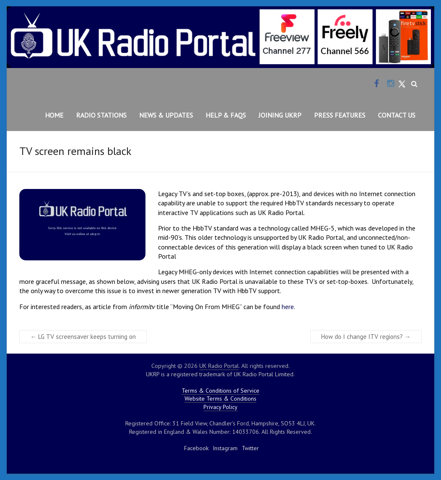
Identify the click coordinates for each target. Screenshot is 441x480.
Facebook (196, 448)
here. (288, 306)
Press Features (339, 115)
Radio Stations (101, 115)
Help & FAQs (226, 115)
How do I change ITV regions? (366, 337)
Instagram (225, 448)
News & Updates (166, 115)
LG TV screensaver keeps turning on (83, 337)
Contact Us (396, 115)
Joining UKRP (280, 115)
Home (54, 115)
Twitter (250, 448)
